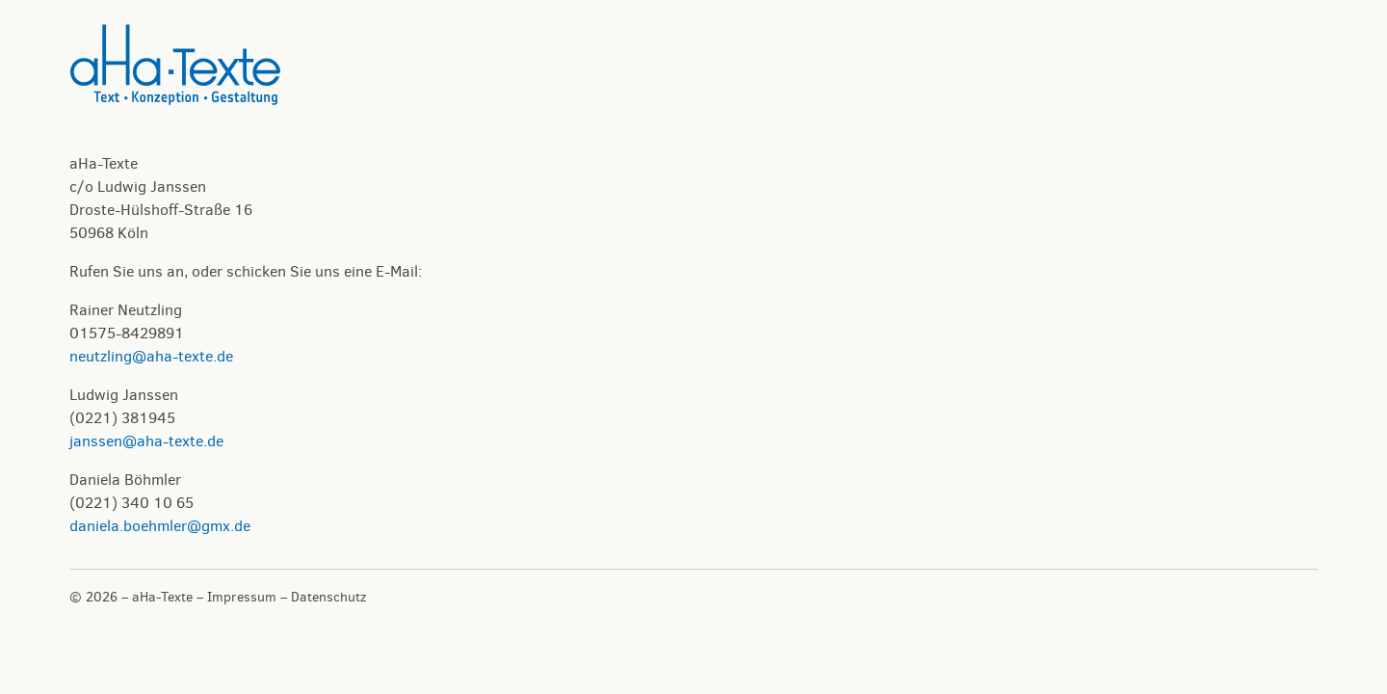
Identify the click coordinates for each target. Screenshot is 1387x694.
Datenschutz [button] (328, 597)
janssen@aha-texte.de (146, 441)
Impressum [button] (241, 597)
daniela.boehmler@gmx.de (159, 526)
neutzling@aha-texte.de (151, 356)
